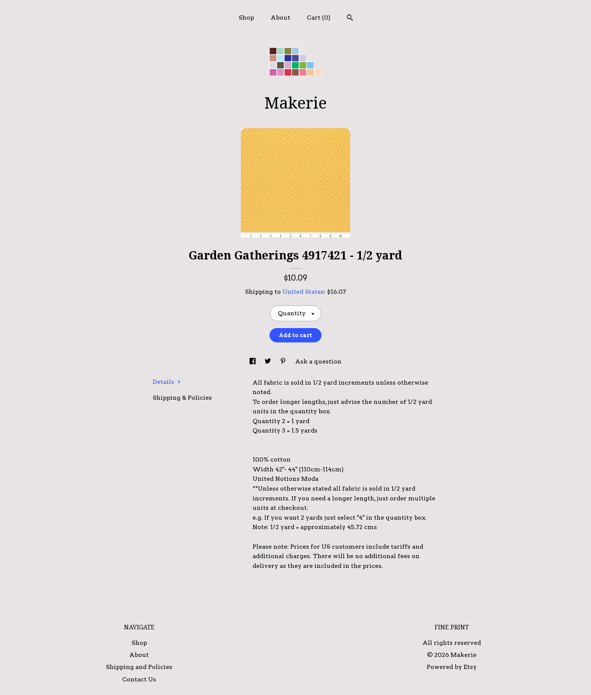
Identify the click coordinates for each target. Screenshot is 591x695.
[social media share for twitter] (269, 361)
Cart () (319, 17)
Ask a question (318, 361)
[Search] (350, 18)
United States (303, 291)
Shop (246, 17)
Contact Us (139, 679)
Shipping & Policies (182, 397)
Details (167, 381)
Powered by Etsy (452, 666)
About (280, 17)
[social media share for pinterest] (284, 361)
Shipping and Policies (139, 666)
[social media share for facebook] (253, 361)
